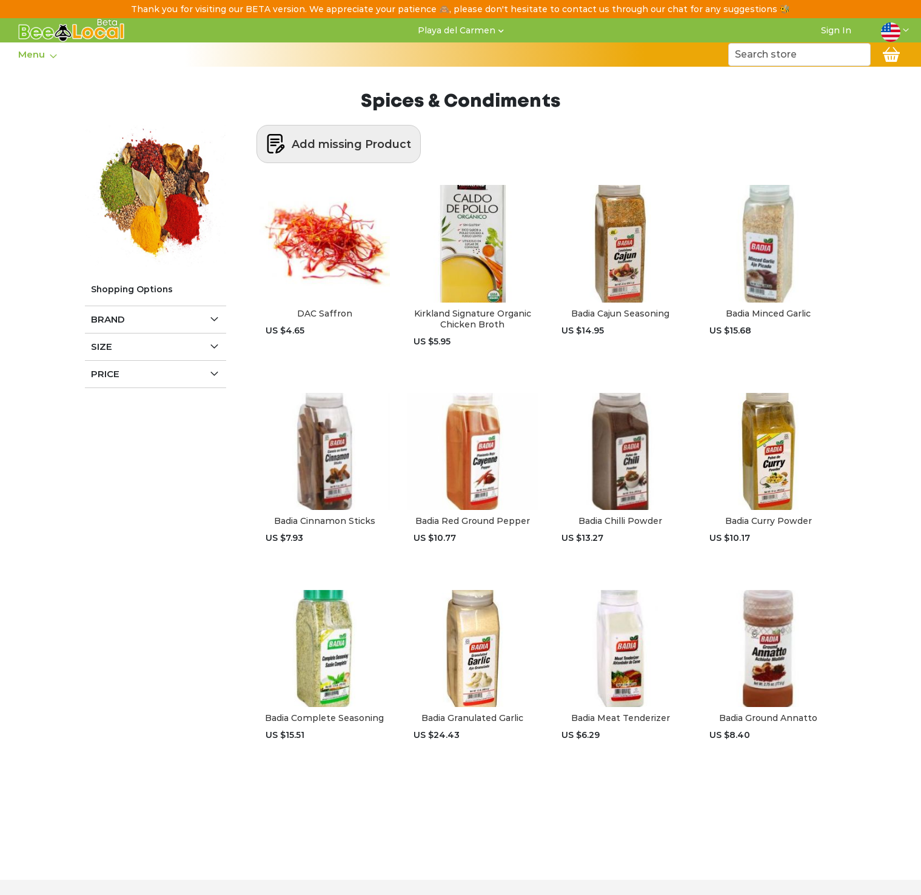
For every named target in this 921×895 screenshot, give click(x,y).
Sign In (836, 30)
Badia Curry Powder (768, 520)
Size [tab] (101, 346)
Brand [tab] (108, 319)
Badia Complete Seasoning (324, 717)
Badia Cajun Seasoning (620, 313)
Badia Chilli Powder (620, 520)
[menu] (37, 54)
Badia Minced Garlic (768, 313)
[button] (895, 30)
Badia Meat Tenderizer (620, 717)
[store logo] (71, 30)
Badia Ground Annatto (768, 717)
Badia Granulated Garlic (472, 717)
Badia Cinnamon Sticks (324, 520)
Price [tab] (105, 374)
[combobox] (799, 54)
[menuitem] (34, 54)
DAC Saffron (324, 313)
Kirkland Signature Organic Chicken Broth (472, 319)
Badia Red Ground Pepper (472, 520)
